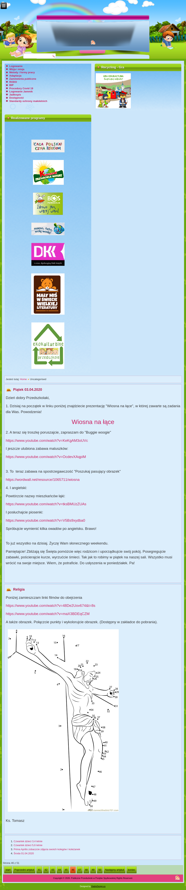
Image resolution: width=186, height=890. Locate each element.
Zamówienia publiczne (22, 78)
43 (52, 869)
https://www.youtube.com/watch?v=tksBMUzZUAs (46, 504)
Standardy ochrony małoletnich (28, 101)
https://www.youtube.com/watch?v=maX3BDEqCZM (48, 614)
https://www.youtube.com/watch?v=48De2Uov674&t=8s (50, 605)
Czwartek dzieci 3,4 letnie (28, 841)
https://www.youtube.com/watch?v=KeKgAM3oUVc (47, 440)
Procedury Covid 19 (21, 88)
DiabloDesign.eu (98, 886)
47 (79, 869)
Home (23, 379)
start (8, 869)
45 (66, 869)
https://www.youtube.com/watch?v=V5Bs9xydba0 (45, 520)
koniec (131, 869)
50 (99, 869)
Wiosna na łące (93, 421)
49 (93, 869)
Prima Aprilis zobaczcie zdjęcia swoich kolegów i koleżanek (47, 849)
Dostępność (16, 97)
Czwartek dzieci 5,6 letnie (28, 845)
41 (39, 869)
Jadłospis (15, 94)
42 (46, 869)
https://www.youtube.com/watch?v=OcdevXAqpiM (46, 457)
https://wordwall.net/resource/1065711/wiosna (43, 480)
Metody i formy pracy (22, 72)
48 (86, 869)
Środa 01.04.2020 (24, 853)
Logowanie (16, 66)
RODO (13, 81)
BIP (11, 85)
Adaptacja (15, 75)
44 (59, 869)
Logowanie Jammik (21, 91)
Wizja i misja (16, 69)
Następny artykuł (114, 869)
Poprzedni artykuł (24, 869)
